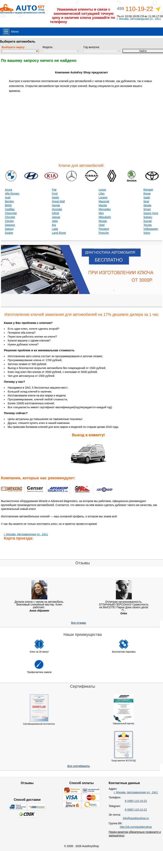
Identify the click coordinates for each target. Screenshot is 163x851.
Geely (55, 197)
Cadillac (10, 209)
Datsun (9, 228)
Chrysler (10, 217)
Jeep (55, 221)
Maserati (104, 201)
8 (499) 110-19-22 (136, 801)
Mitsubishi (105, 217)
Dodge (9, 232)
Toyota (147, 224)
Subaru (147, 217)
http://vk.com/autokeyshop (136, 826)
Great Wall (58, 201)
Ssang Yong (150, 213)
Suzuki (147, 221)
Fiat (54, 189)
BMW (8, 205)
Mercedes (105, 209)
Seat (146, 201)
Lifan (101, 193)
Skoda (147, 205)
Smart (147, 209)
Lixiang (103, 197)
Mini (101, 213)
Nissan (103, 221)
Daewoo (10, 224)
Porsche (104, 232)
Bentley (9, 201)
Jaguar (56, 217)
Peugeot (104, 228)
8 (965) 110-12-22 (136, 809)
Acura (8, 189)
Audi (7, 197)
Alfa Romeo (12, 193)
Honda (56, 205)
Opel (101, 224)
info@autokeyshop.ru (136, 818)
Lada (55, 228)
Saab (146, 197)
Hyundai (57, 209)
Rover (147, 193)
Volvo (146, 232)
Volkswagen (150, 228)
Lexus (102, 189)
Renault (148, 189)
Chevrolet (11, 213)
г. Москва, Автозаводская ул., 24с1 (139, 19)
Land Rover (59, 232)
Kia (54, 224)
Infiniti (55, 213)
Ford (55, 193)
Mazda (103, 205)
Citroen (9, 221)
